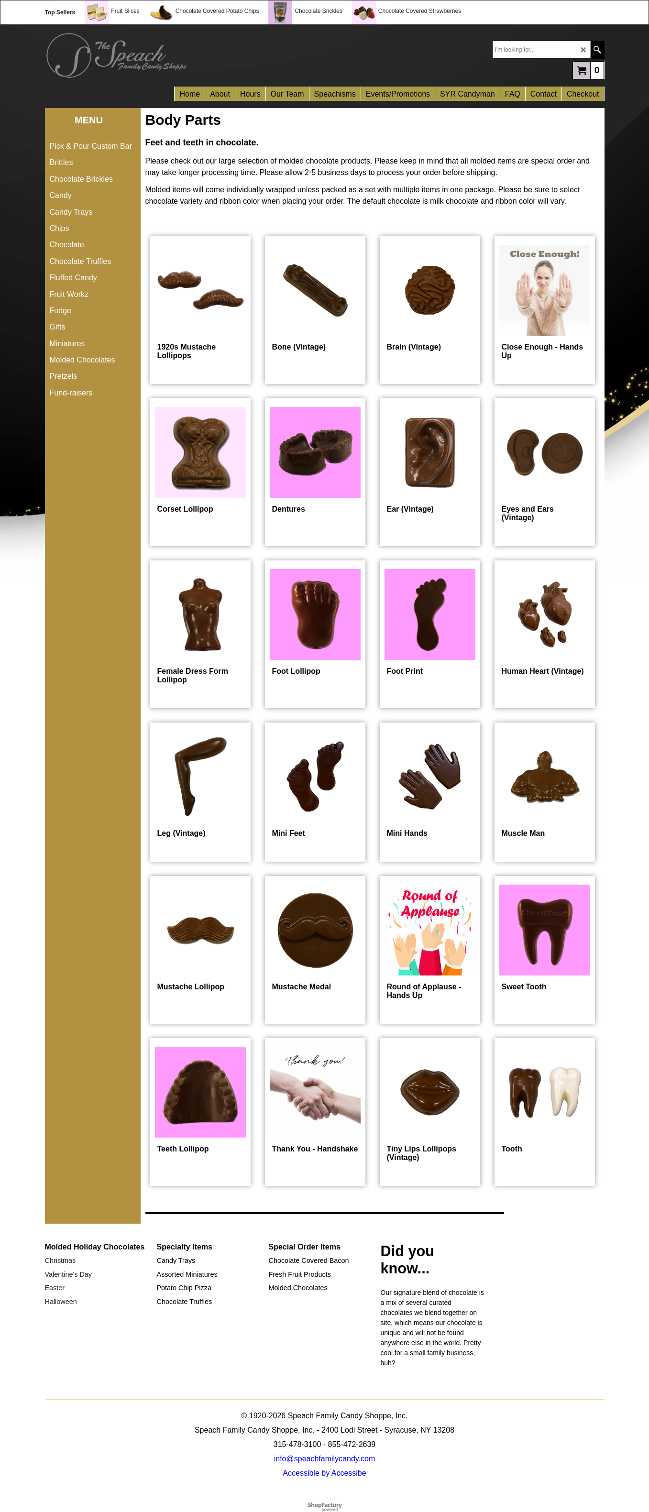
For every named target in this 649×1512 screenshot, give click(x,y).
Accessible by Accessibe (324, 1473)
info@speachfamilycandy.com (324, 1459)
